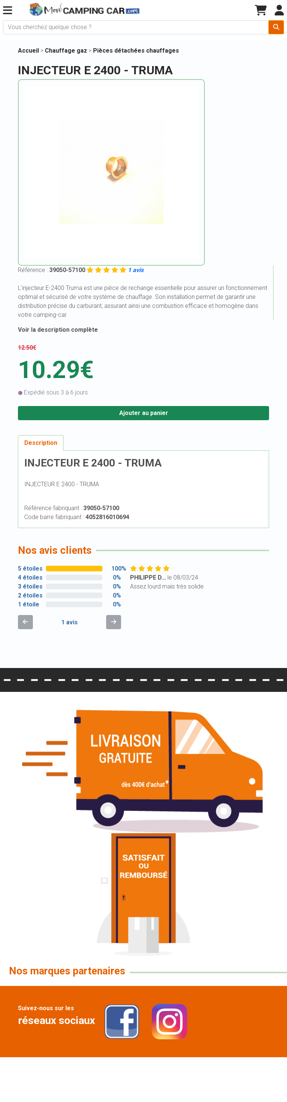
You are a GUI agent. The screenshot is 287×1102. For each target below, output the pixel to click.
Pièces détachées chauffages (136, 50)
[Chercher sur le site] (136, 27)
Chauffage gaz (67, 50)
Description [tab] (40, 442)
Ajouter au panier (143, 412)
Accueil (28, 50)
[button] (7, 10)
